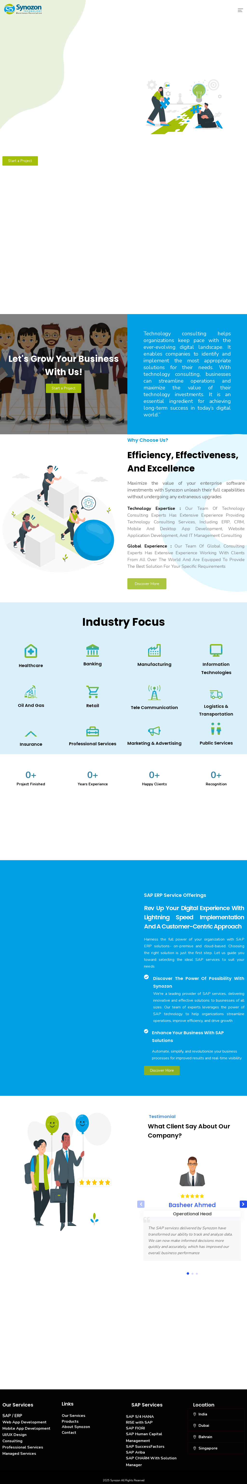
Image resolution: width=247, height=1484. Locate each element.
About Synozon (76, 1426)
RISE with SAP (139, 1422)
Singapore (208, 1448)
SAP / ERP (12, 1416)
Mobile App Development (26, 1428)
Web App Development (24, 1422)
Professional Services (22, 1447)
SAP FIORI (135, 1428)
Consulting (12, 1441)
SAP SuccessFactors (145, 1446)
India (203, 1414)
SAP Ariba (135, 1452)
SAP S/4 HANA (140, 1416)
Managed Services (19, 1453)
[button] (243, 1204)
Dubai (204, 1425)
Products (70, 1421)
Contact (69, 1432)
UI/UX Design (14, 1434)
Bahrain (205, 1437)
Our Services (73, 1415)
